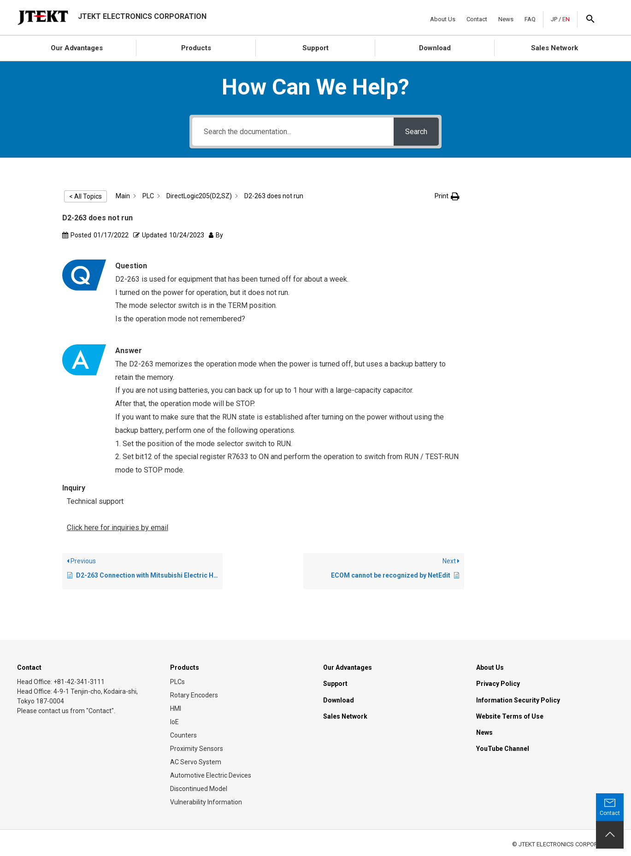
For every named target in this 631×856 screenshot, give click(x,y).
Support (315, 48)
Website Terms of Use (509, 716)
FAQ (530, 19)
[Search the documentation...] (293, 132)
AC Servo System (195, 762)
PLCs (177, 681)
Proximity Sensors (196, 748)
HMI (175, 708)
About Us (442, 19)
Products (196, 48)
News (505, 19)
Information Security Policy (518, 700)
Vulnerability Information (206, 802)
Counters (183, 735)
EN (566, 19)
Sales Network (554, 48)
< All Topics (85, 196)
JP (554, 19)
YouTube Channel (502, 748)
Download (435, 48)
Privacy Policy (498, 683)
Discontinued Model (198, 788)
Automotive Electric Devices (210, 775)
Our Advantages (77, 48)
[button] (447, 196)
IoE (174, 722)
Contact (476, 19)
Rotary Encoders (194, 695)
